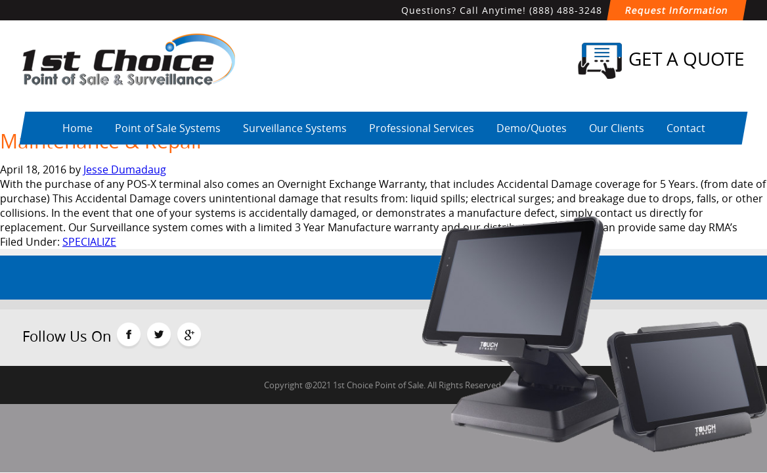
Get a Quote (661, 61)
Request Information (676, 10)
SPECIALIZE (89, 242)
